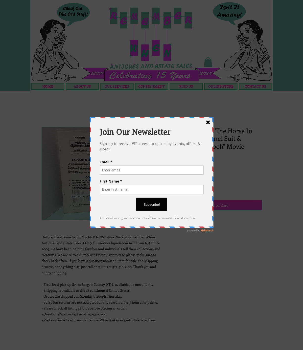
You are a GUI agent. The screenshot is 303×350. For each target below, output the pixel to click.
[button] (208, 62)
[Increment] (193, 188)
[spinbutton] (185, 188)
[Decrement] (178, 188)
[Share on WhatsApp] (196, 224)
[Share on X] (205, 224)
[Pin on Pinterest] (186, 224)
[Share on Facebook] (177, 224)
